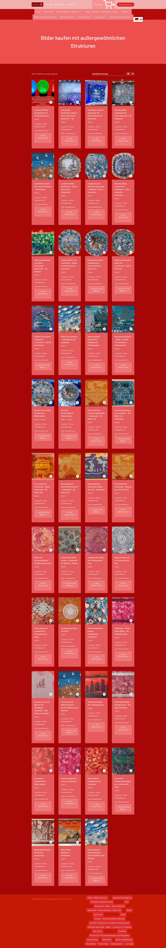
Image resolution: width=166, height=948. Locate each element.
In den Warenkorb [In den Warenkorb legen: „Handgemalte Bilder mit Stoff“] (70, 652)
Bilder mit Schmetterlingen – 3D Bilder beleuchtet (42, 560)
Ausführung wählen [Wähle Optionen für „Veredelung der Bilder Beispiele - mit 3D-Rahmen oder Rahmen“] (97, 879)
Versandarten (92, 939)
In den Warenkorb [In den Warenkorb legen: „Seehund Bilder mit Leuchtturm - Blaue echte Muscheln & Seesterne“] (70, 289)
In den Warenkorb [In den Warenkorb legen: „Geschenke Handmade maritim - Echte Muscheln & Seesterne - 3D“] (70, 139)
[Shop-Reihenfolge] (109, 74)
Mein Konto (97, 931)
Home (129, 910)
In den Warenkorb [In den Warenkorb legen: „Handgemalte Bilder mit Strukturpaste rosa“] (97, 584)
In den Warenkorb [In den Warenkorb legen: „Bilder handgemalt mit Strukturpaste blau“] (123, 584)
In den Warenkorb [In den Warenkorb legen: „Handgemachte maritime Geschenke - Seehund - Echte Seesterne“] (97, 213)
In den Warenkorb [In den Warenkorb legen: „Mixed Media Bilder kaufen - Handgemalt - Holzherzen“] (97, 658)
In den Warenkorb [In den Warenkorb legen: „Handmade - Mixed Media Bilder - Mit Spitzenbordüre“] (123, 655)
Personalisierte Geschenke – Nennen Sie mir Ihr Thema (123, 487)
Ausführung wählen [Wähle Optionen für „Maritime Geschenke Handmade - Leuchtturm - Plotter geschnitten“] (43, 366)
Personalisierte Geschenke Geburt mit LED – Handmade (96, 487)
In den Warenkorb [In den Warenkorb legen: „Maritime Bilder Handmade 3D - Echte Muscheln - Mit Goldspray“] (123, 139)
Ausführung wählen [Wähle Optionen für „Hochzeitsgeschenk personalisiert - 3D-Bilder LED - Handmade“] (123, 439)
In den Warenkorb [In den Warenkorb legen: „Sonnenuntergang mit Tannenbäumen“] (97, 726)
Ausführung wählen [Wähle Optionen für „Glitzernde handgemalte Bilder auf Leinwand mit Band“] (123, 808)
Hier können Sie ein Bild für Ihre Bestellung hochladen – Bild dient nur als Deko (42, 707)
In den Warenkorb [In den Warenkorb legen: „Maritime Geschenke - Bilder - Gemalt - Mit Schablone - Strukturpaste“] (123, 366)
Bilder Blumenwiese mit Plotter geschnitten (42, 853)
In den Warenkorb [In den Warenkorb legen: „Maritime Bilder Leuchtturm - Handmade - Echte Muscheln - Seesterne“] (123, 216)
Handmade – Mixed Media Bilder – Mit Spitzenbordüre (122, 631)
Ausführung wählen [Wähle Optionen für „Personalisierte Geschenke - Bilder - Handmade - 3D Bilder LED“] (43, 513)
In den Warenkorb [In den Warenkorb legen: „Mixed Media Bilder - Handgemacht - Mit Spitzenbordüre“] (123, 728)
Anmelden (71, 4)
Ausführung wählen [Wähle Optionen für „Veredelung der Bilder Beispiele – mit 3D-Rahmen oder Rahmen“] (70, 731)
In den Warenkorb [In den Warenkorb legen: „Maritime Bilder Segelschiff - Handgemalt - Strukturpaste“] (97, 366)
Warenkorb (106, 939)
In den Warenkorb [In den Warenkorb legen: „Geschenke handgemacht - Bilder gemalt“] (43, 805)
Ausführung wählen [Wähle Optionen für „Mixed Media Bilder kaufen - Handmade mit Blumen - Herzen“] (70, 584)
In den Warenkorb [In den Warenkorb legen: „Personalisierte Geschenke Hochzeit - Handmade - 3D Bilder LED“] (70, 513)
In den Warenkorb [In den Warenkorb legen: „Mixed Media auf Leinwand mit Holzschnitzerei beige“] (43, 658)
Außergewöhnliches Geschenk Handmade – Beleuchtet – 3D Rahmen (42, 266)
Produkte (122, 931)
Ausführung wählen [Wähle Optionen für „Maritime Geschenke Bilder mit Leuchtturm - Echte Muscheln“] (123, 289)
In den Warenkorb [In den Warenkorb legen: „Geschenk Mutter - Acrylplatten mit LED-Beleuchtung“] (43, 136)
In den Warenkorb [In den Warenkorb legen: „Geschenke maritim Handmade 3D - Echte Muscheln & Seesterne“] (97, 139)
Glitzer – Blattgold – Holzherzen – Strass (101, 11)
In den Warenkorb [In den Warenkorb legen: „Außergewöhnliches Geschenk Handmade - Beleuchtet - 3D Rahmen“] (43, 292)
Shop (38, 11)
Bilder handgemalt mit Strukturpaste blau (122, 560)
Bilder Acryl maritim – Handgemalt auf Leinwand (69, 339)
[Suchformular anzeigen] (37, 4)
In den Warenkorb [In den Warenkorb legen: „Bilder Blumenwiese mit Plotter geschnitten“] (43, 876)
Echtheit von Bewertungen (102, 902)
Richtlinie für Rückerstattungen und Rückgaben (109, 935)
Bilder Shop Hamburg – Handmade (66, 853)
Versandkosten (43, 130)
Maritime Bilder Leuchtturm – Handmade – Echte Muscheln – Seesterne (122, 189)
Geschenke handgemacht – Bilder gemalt (40, 781)
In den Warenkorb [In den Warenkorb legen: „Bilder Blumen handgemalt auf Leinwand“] (97, 805)
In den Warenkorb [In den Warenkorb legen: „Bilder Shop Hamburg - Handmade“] (70, 876)
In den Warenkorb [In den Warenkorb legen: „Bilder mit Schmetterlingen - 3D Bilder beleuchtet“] (43, 584)
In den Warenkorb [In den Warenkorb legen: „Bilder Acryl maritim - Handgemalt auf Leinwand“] (70, 363)
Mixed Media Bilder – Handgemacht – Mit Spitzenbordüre (123, 705)
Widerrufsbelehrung (124, 939)
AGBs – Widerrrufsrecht (97, 898)
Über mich (48, 11)
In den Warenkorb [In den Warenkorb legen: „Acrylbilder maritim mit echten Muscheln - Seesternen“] (43, 210)
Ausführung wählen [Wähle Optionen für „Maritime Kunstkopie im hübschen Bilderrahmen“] (43, 437)
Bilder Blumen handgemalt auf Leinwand (94, 781)
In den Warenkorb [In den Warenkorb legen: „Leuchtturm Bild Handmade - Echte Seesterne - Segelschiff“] (70, 213)
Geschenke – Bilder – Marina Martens (109, 906)
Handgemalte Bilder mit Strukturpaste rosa (96, 560)
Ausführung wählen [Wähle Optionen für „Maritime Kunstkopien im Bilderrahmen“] (70, 437)
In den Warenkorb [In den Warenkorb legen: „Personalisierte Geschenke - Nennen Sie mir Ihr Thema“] (123, 510)
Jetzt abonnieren (125, 5)
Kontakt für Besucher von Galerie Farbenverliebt (109, 923)
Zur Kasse (129, 944)
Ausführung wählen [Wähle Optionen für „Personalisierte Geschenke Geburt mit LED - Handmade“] (97, 510)
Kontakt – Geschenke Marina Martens (109, 918)
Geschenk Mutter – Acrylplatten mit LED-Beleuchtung (42, 113)
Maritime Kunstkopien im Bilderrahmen (67, 413)
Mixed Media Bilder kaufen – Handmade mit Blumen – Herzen (69, 560)
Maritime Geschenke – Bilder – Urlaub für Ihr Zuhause (109, 927)
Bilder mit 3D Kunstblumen (45, 17)
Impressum (98, 914)
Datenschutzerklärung (122, 898)
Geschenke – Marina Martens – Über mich (104, 910)
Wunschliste (59, 4)
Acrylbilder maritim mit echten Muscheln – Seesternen (42, 186)
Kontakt (49, 4)
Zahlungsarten (117, 944)
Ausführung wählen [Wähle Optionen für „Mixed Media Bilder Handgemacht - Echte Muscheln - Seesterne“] (97, 289)
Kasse (123, 914)
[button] (43, 102)
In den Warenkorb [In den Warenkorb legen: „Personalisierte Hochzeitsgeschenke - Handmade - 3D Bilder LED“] (97, 439)
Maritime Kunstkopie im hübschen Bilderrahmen (42, 413)
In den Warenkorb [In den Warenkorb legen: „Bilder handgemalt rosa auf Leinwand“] (70, 802)
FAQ (126, 902)
